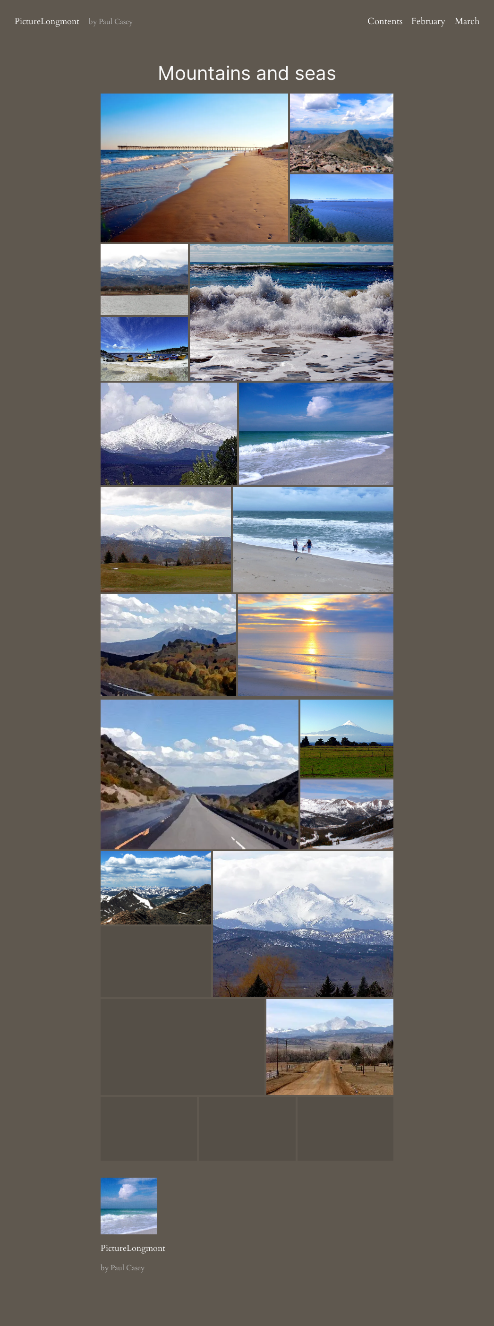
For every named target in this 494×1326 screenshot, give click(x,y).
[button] (194, 167)
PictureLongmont (47, 21)
